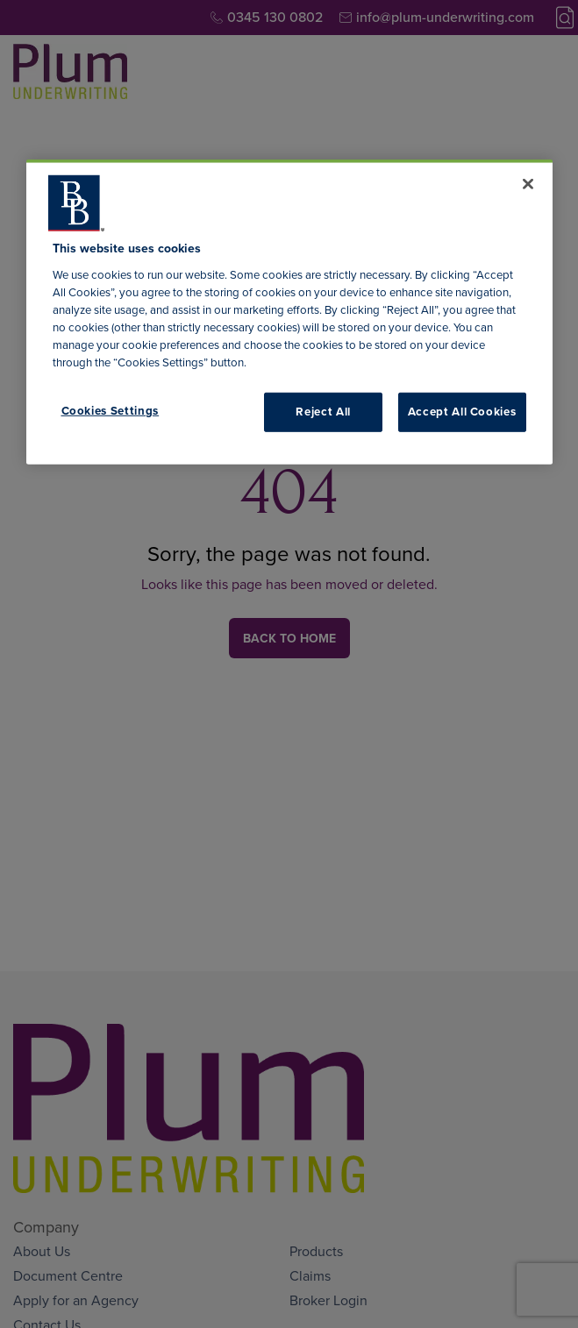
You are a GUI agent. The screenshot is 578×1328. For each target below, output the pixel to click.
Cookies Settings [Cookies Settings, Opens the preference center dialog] (110, 410)
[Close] (528, 184)
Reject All (323, 411)
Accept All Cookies (462, 411)
